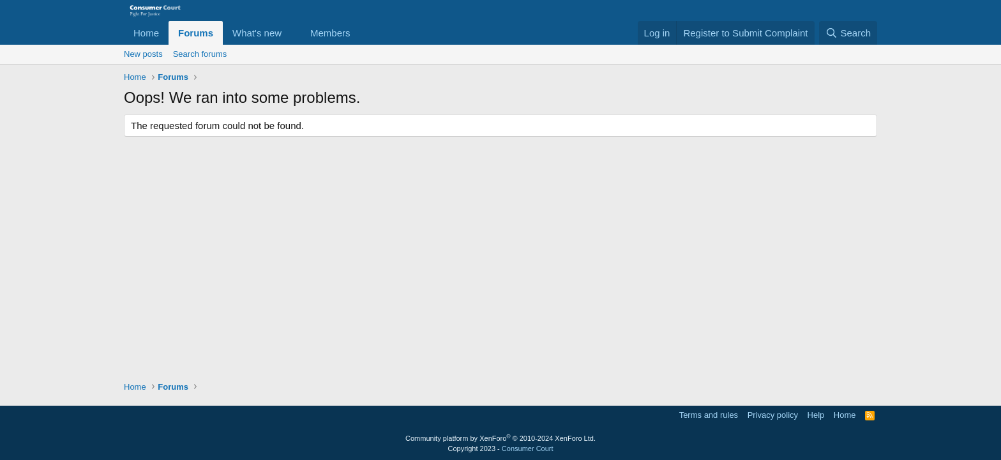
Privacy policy (773, 415)
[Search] (848, 33)
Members (330, 32)
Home (146, 32)
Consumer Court (527, 448)
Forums (195, 32)
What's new (257, 32)
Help (816, 415)
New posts (143, 54)
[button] (292, 33)
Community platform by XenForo (500, 438)
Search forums (200, 54)
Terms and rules (708, 415)
